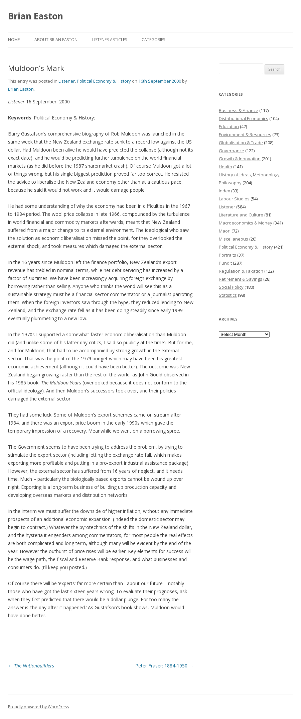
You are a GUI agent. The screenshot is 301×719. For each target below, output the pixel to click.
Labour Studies (234, 199)
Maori (225, 231)
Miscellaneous (233, 239)
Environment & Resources (245, 134)
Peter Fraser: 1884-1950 (164, 665)
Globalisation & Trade (241, 143)
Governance (231, 151)
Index (224, 191)
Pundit (225, 263)
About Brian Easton (56, 39)
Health (225, 167)
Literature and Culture (241, 215)
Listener (66, 81)
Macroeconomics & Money (245, 223)
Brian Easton (35, 16)
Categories (153, 39)
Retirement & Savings (240, 279)
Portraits (227, 255)
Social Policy (231, 287)
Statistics (228, 295)
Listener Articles (109, 39)
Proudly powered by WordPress (38, 707)
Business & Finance (238, 110)
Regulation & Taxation (241, 271)
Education (229, 126)
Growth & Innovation (240, 159)
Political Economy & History (104, 81)
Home (14, 39)
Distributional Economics (243, 118)
